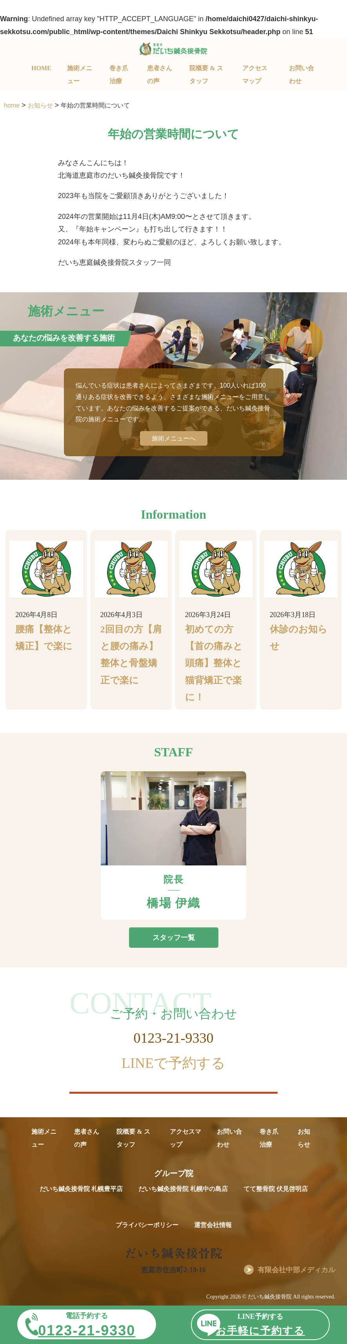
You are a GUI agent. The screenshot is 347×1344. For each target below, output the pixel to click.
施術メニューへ (174, 438)
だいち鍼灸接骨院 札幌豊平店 (81, 1189)
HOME (41, 68)
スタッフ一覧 (174, 938)
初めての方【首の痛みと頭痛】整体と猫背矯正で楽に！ (214, 663)
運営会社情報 (213, 1225)
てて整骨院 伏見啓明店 (275, 1189)
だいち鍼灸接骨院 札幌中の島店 (183, 1189)
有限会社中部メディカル (296, 1270)
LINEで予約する (173, 1063)
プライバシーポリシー (147, 1225)
